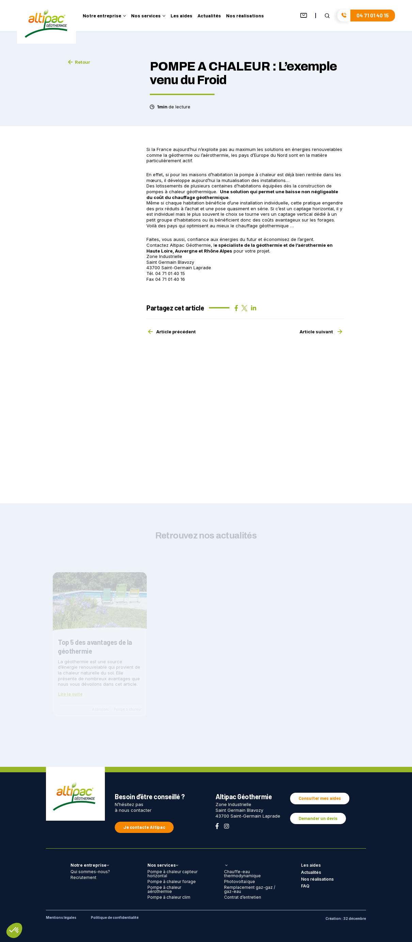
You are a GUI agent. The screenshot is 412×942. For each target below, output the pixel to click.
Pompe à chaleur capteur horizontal (172, 873)
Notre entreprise (104, 15)
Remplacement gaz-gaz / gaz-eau (249, 889)
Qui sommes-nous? (90, 871)
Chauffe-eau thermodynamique (242, 873)
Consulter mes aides (320, 798)
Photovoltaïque (239, 881)
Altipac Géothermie (190, 245)
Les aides (181, 15)
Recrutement (83, 877)
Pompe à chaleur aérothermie (164, 889)
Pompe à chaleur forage (171, 881)
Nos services (148, 15)
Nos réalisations (245, 15)
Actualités (209, 15)
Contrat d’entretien (242, 897)
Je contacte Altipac (144, 827)
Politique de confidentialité (115, 917)
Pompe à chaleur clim (168, 897)
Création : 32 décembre (346, 918)
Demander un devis (318, 818)
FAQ (305, 885)
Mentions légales (61, 917)
